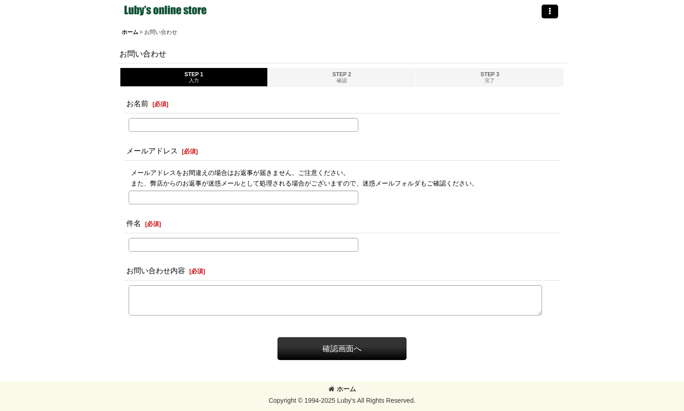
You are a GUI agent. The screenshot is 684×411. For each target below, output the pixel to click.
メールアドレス (152, 150)
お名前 (137, 103)
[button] (550, 11)
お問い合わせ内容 (155, 270)
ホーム (342, 389)
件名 (133, 223)
